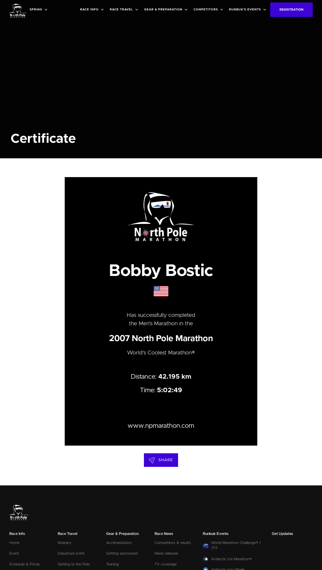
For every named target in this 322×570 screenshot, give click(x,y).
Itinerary (64, 543)
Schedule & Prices (24, 564)
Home (14, 543)
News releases (166, 553)
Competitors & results (173, 543)
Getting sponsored (122, 553)
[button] (40, 9)
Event (14, 553)
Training (112, 564)
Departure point (71, 553)
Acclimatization (119, 543)
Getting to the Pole (74, 564)
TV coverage (166, 564)
